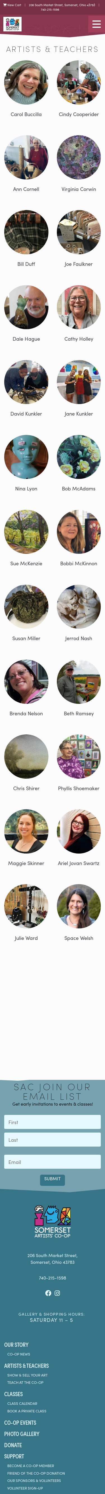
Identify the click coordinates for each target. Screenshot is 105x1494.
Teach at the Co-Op (25, 1382)
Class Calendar (22, 1403)
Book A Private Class (26, 1411)
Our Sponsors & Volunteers (34, 1480)
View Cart (12, 5)
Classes (13, 1393)
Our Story (16, 1344)
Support (14, 1456)
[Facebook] (48, 1293)
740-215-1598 (50, 9)
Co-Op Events (20, 1422)
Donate (13, 1444)
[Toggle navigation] (96, 24)
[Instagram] (57, 1293)
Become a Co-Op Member (30, 1465)
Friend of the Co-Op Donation (36, 1473)
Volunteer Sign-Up (25, 1488)
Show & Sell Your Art (27, 1375)
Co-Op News (18, 1354)
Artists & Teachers (26, 1365)
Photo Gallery (21, 1433)
